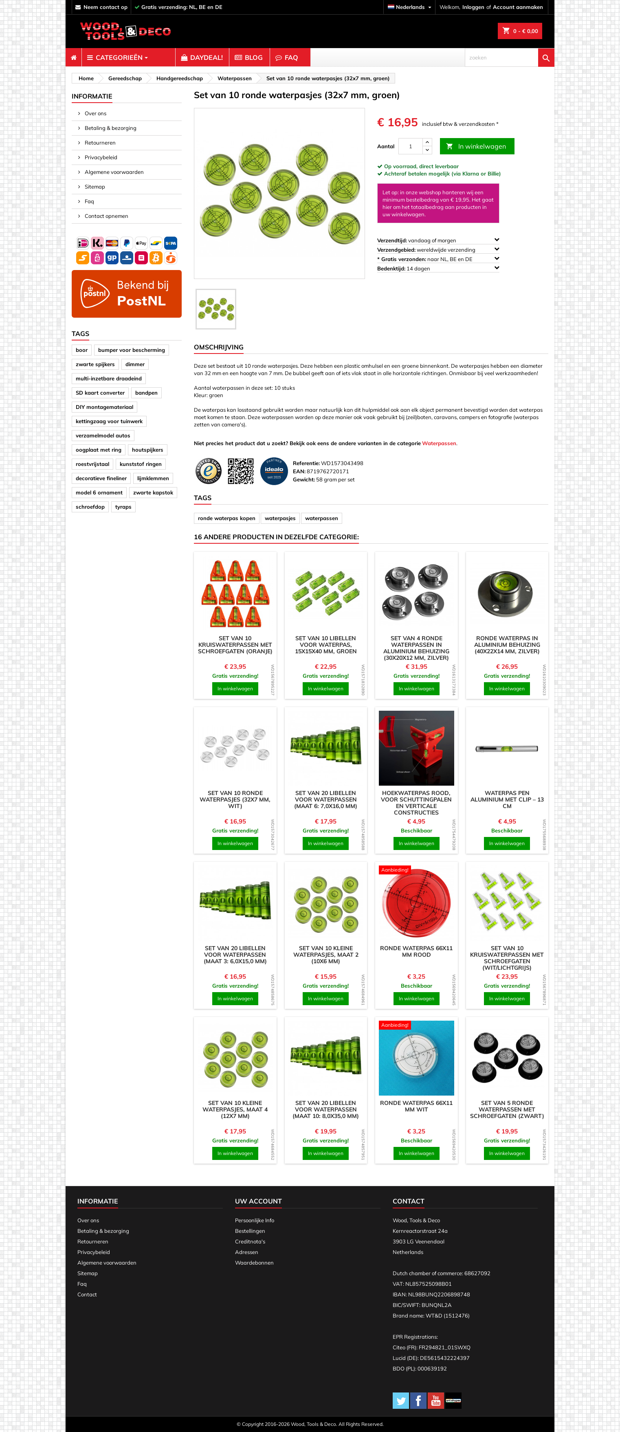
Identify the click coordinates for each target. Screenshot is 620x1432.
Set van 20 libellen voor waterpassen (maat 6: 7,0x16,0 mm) (325, 799)
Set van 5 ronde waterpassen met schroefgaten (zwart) (507, 1109)
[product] (235, 593)
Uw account (258, 1201)
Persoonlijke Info (254, 1220)
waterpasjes (280, 518)
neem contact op (106, 7)
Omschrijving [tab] (219, 347)
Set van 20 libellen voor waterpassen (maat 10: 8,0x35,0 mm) (325, 1109)
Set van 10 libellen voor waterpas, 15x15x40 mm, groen (326, 645)
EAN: (299, 471)
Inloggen (473, 7)
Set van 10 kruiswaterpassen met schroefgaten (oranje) (235, 645)
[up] (427, 142)
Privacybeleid (100, 157)
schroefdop (90, 506)
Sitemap (94, 186)
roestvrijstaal (92, 464)
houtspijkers (147, 449)
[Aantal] (410, 146)
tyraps (123, 506)
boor (82, 350)
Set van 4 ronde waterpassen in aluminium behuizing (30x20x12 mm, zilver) (416, 648)
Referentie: (306, 463)
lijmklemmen (153, 478)
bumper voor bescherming (131, 350)
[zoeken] (509, 57)
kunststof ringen (141, 464)
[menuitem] (73, 57)
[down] (427, 150)
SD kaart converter (100, 392)
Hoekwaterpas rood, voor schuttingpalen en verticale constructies (416, 802)
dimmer (135, 364)
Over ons (95, 113)
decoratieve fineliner (101, 478)
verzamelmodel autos (103, 435)
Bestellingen (250, 1231)
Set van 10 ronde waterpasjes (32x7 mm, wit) (235, 799)
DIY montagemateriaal (104, 407)
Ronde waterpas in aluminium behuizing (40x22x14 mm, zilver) (507, 645)
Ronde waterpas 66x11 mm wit (416, 1106)
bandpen (146, 392)
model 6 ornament (99, 492)
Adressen (246, 1252)
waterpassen (321, 518)
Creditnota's (250, 1241)
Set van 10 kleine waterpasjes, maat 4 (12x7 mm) (235, 1109)
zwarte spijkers (95, 364)
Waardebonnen (254, 1262)
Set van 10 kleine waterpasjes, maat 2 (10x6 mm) (325, 954)
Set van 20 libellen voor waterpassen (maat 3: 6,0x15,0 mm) (235, 954)
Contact (87, 1294)
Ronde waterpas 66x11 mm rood (416, 951)
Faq (89, 201)
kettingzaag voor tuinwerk (109, 421)
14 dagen (438, 268)
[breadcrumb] (85, 78)
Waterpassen (439, 443)
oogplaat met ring (98, 449)
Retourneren (100, 142)
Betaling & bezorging (110, 128)
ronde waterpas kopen (226, 518)
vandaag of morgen (438, 240)
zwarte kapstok (153, 492)
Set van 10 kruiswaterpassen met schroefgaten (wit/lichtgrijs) (507, 957)
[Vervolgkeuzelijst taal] (410, 7)
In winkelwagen (476, 146)
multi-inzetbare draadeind (109, 378)
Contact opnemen (106, 216)
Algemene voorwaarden (114, 172)
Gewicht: (304, 479)
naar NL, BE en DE (438, 258)
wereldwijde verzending (438, 249)
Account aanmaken (518, 7)
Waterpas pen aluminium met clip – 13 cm (507, 799)
